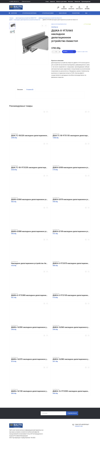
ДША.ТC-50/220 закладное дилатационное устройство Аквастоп (29, 142)
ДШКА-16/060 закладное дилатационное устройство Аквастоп (71, 333)
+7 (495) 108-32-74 (14, 1)
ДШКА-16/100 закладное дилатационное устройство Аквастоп (29, 397)
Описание (20, 90)
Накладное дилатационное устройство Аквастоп (29, 269)
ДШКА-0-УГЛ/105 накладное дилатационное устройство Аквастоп (71, 301)
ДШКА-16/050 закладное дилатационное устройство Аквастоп (29, 333)
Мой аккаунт (79, 8)
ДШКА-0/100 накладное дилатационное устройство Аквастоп (71, 237)
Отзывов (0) (29, 90)
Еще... (86, 14)
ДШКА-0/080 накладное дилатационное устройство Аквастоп (29, 237)
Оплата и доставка (61, 1)
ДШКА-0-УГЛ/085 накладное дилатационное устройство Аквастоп (29, 301)
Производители (85, 1)
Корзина (87, 8)
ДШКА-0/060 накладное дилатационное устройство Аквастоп (29, 206)
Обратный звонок (27, 1)
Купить (69, 53)
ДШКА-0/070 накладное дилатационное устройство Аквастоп (71, 206)
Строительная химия (47, 14)
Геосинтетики (76, 14)
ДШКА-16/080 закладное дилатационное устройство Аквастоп (71, 365)
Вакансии (77, 1)
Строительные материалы (29, 14)
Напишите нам (79, 432)
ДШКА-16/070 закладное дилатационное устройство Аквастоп (29, 365)
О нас (47, 1)
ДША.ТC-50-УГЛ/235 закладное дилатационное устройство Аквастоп (29, 174)
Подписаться (71, 419)
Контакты (70, 1)
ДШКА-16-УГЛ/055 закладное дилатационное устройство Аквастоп (71, 397)
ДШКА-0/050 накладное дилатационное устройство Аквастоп (71, 174)
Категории (13, 14)
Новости (52, 1)
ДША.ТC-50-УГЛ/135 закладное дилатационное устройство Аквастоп (71, 142)
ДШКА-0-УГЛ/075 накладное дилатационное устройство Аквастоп (71, 269)
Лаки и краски (62, 14)
